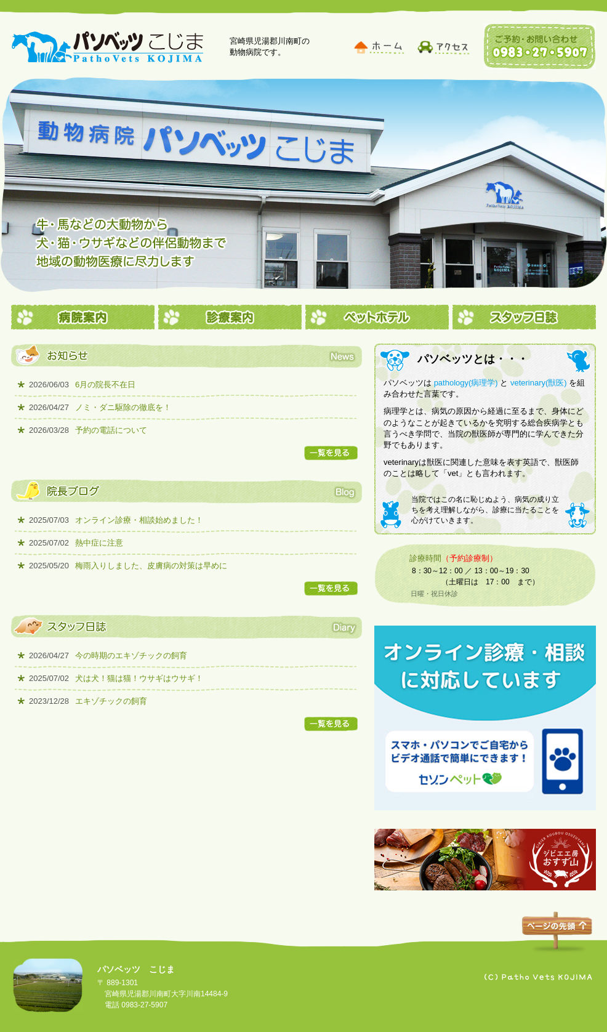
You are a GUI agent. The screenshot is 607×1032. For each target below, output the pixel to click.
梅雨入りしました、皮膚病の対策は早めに (128, 565)
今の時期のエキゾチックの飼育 (108, 655)
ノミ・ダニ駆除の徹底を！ (100, 407)
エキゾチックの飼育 (88, 701)
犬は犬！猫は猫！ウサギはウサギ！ (116, 678)
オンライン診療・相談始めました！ (116, 520)
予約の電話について (88, 430)
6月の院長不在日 (82, 384)
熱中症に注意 (76, 542)
